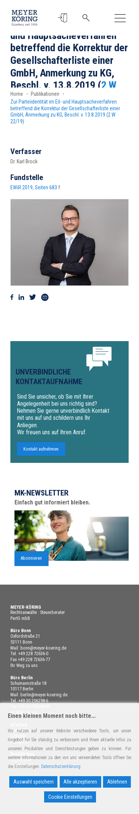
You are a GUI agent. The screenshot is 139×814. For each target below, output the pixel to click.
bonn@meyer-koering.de (43, 648)
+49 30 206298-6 (33, 700)
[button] (62, 18)
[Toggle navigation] (120, 18)
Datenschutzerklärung (60, 766)
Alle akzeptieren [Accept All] (80, 782)
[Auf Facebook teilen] (11, 297)
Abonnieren (31, 562)
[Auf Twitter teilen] (32, 297)
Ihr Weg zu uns (24, 665)
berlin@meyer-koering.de (43, 694)
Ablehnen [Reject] (117, 782)
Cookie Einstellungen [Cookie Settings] (70, 797)
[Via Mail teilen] (45, 297)
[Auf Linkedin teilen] (21, 297)
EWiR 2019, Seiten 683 (33, 187)
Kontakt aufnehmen (41, 452)
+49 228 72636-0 (33, 653)
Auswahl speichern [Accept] (33, 782)
